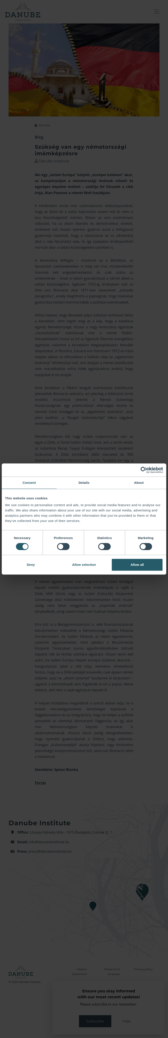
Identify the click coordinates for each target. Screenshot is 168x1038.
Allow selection (84, 564)
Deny (31, 564)
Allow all (137, 564)
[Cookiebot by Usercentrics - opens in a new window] (144, 470)
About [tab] (139, 482)
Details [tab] (84, 482)
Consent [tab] (29, 482)
